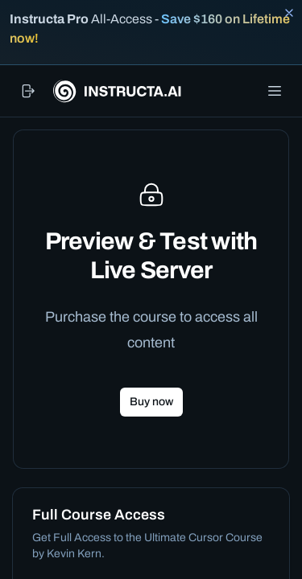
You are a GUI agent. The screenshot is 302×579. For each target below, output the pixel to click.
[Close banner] (289, 13)
